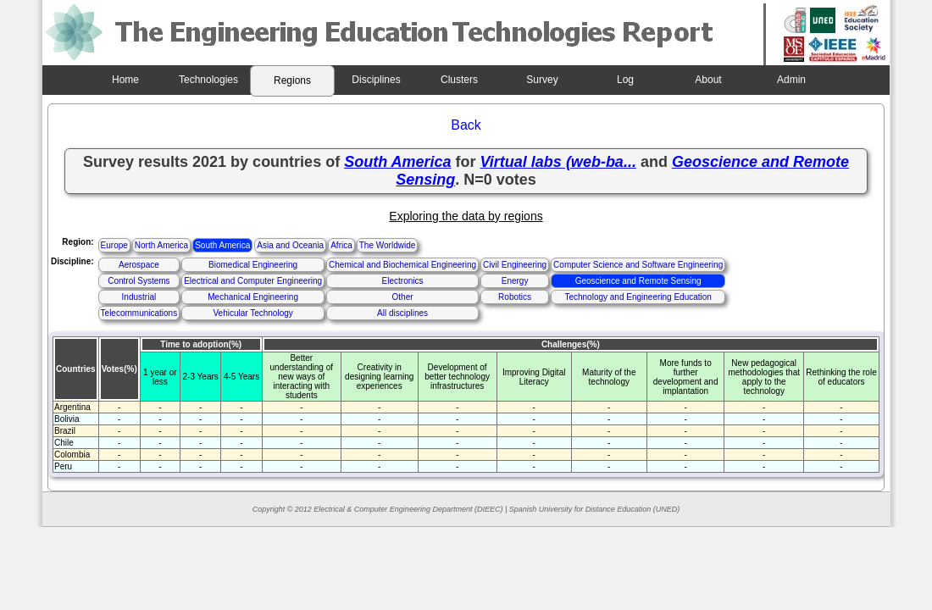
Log (625, 80)
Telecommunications (139, 313)
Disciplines (376, 80)
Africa (341, 245)
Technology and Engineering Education (637, 297)
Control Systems (138, 281)
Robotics (514, 297)
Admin (791, 80)
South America (222, 245)
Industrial (139, 297)
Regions (292, 80)
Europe (114, 245)
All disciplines (402, 313)
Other (402, 297)
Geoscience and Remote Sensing (638, 281)
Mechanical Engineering (253, 297)
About (708, 80)
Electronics (403, 281)
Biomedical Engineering (252, 264)
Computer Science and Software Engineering (638, 264)
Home (125, 80)
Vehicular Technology (252, 313)
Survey (542, 80)
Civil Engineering (514, 264)
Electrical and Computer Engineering (253, 281)
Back (466, 125)
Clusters (459, 80)
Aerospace (139, 264)
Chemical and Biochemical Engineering (402, 264)
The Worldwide (387, 245)
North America (161, 245)
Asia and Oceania (290, 245)
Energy (515, 281)
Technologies (208, 80)
